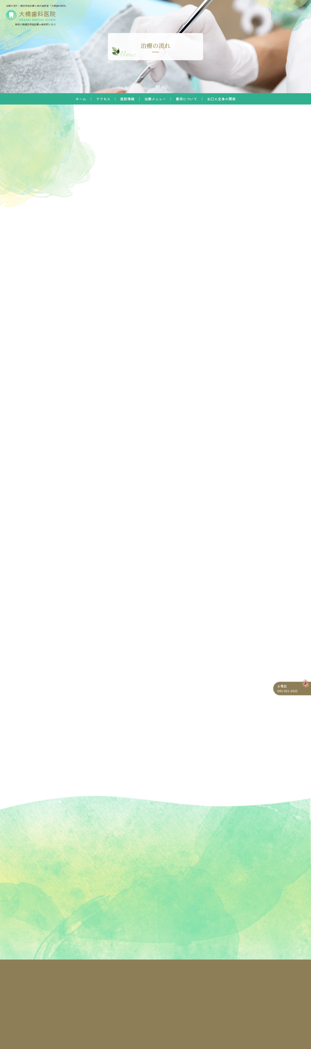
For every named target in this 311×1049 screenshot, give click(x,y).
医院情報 (127, 98)
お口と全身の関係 (221, 98)
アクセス (103, 98)
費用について (186, 98)
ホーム (80, 98)
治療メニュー (155, 98)
